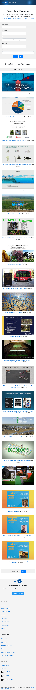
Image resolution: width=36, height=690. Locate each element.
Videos (3, 605)
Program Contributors (6, 645)
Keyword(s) (5, 24)
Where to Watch (5, 621)
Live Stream (4, 618)
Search (3, 628)
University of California (7, 655)
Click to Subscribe (18, 593)
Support (3, 648)
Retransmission (5, 625)
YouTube (7, 675)
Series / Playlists (5, 611)
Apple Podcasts (9, 679)
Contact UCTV (5, 665)
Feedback (3, 668)
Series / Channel (6, 50)
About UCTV (4, 638)
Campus (4, 43)
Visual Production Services (8, 652)
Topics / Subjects (5, 608)
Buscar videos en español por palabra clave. (18, 18)
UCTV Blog (4, 642)
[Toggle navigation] (31, 2)
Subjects (4, 30)
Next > (23, 571)
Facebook (7, 672)
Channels (3, 615)
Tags (3, 37)
